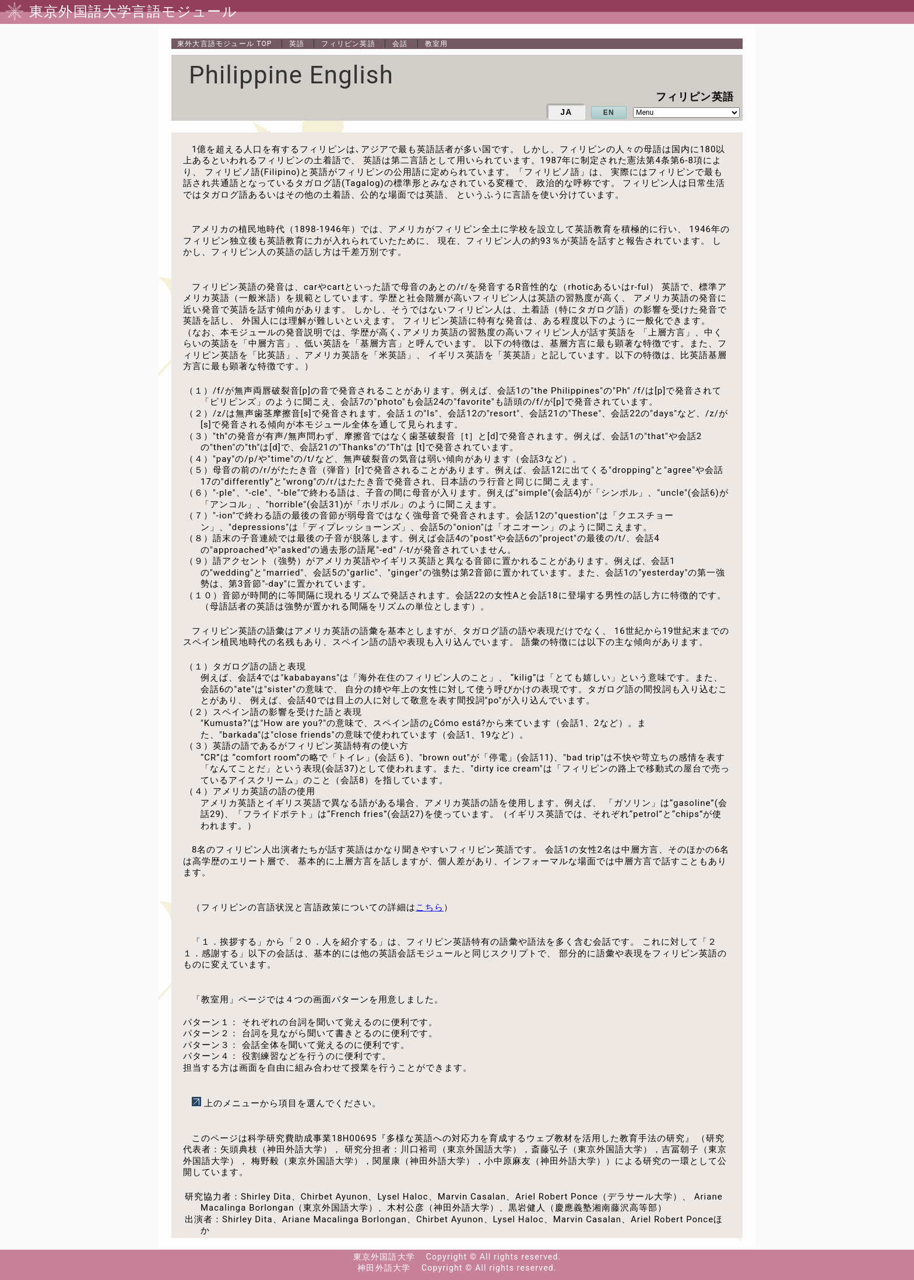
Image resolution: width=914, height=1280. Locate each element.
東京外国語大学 (384, 1256)
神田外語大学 (383, 1267)
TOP (224, 44)
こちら (430, 907)
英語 (296, 44)
